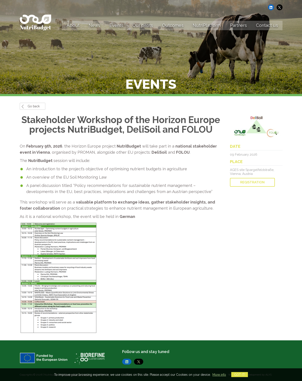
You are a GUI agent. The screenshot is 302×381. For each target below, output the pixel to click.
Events (116, 25)
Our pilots (142, 25)
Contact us (267, 25)
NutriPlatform (207, 25)
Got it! (239, 374)
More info (219, 374)
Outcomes (173, 25)
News (94, 25)
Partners (238, 25)
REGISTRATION (252, 182)
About (73, 25)
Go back (34, 106)
